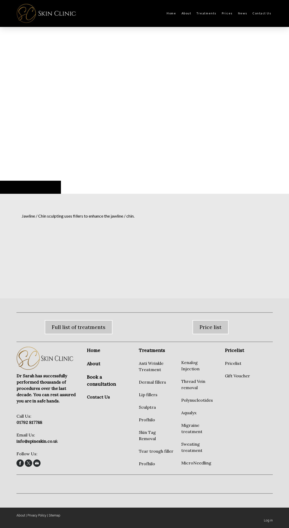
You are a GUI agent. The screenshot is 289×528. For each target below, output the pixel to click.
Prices (227, 13)
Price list (211, 327)
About (186, 13)
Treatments (206, 13)
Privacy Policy (36, 515)
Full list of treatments (78, 327)
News (242, 13)
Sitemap (54, 515)
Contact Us (261, 13)
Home (171, 13)
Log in (268, 520)
